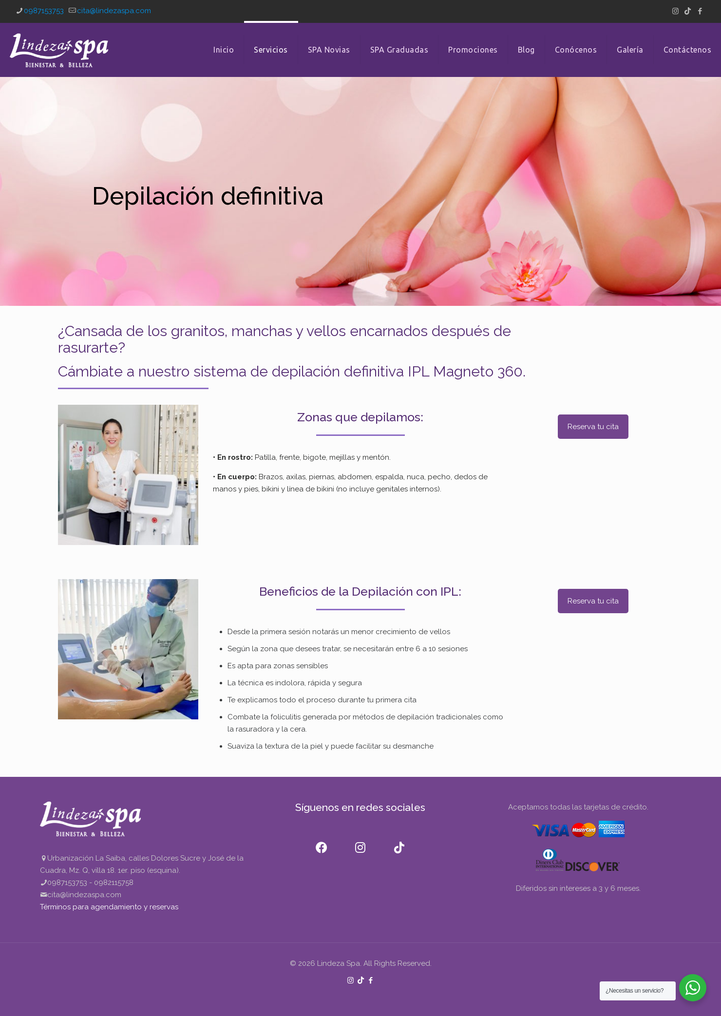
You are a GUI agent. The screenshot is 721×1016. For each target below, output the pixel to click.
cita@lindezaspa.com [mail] (114, 10)
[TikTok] (399, 841)
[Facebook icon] (699, 11)
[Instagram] (360, 841)
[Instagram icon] (675, 11)
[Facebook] (321, 841)
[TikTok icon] (687, 11)
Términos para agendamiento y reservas (109, 907)
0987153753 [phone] (44, 10)
